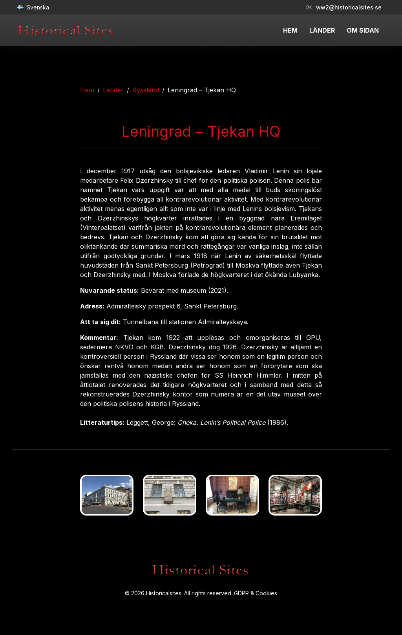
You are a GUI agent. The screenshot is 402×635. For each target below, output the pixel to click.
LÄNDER (322, 30)
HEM (290, 30)
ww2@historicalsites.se (344, 7)
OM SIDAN (363, 30)
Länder (113, 90)
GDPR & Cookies (255, 593)
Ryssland (145, 90)
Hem (87, 90)
